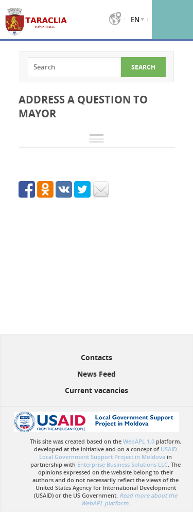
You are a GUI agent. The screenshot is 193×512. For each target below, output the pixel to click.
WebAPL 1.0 (138, 441)
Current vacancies (96, 390)
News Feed (96, 374)
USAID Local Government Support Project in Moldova (108, 453)
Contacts (96, 357)
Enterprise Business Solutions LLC (122, 464)
